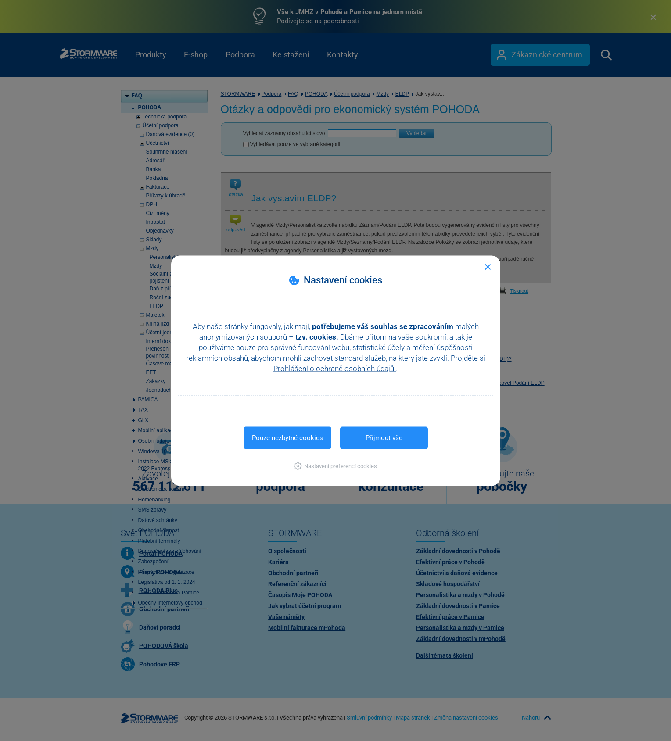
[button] (335, 465)
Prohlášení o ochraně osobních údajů (334, 368)
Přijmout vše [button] (384, 437)
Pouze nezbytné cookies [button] (287, 437)
